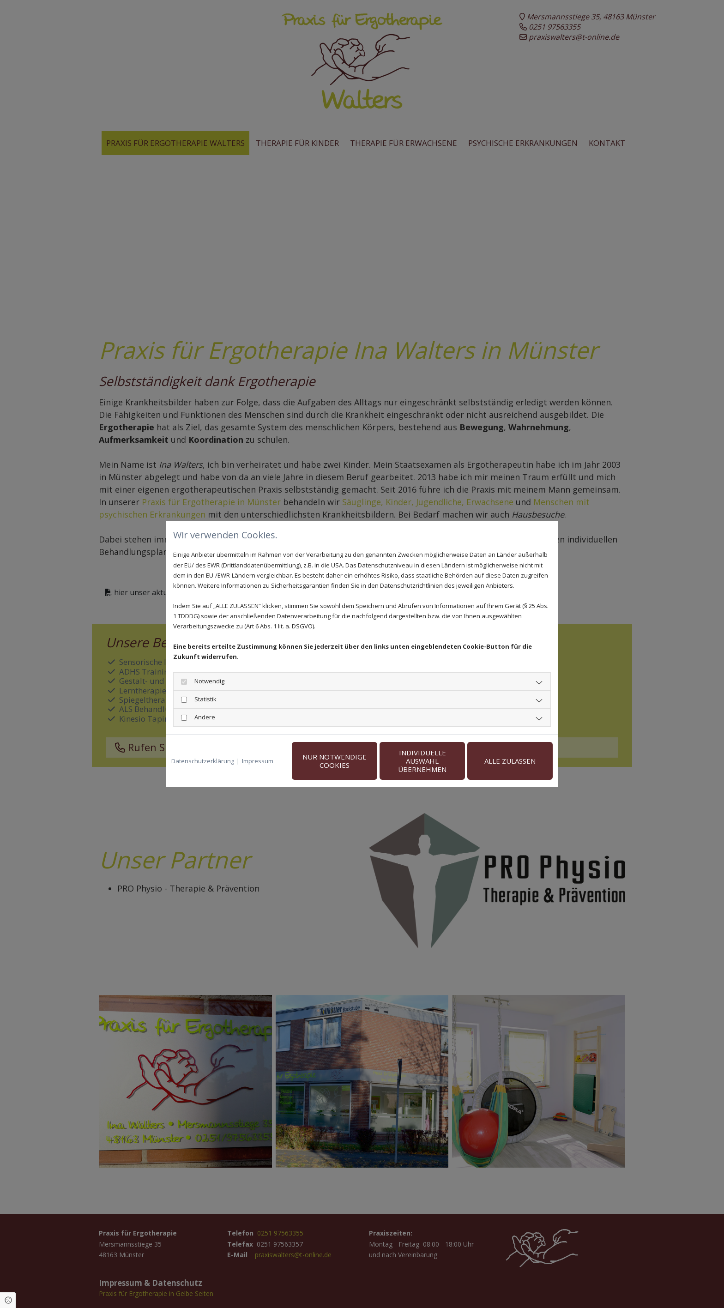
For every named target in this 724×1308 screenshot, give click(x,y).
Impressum (257, 761)
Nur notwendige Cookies (334, 761)
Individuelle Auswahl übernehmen (422, 761)
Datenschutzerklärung (202, 761)
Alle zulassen (510, 761)
